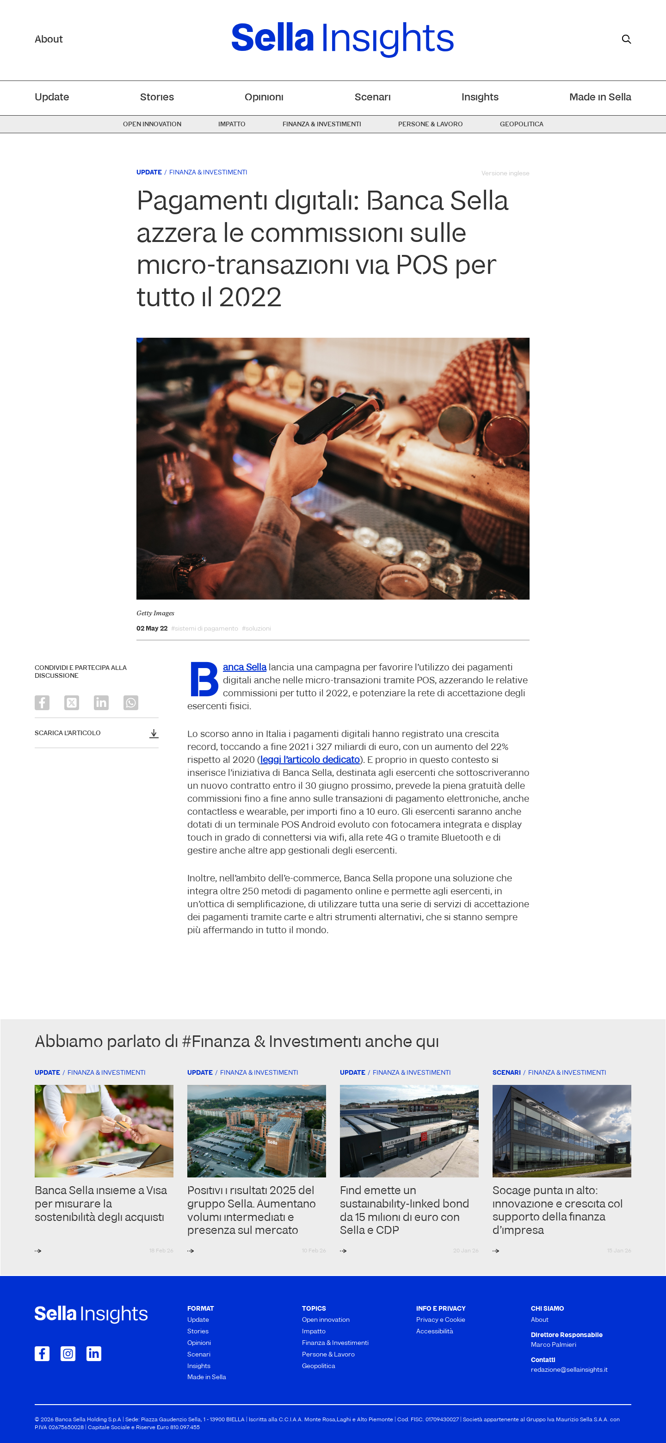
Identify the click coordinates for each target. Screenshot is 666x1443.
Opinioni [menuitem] (264, 98)
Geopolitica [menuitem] (521, 124)
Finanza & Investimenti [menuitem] (322, 124)
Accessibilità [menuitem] (434, 1331)
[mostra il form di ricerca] (626, 39)
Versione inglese (505, 173)
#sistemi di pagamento (204, 629)
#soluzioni (256, 629)
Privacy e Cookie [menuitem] (440, 1320)
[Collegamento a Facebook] (42, 1353)
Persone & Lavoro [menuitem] (430, 124)
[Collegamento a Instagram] (68, 1353)
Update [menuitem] (52, 98)
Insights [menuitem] (480, 98)
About (49, 40)
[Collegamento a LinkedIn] (93, 1353)
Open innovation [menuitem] (152, 124)
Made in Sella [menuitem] (600, 98)
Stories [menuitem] (157, 98)
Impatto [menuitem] (232, 124)
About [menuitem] (540, 1320)
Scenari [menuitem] (373, 98)
